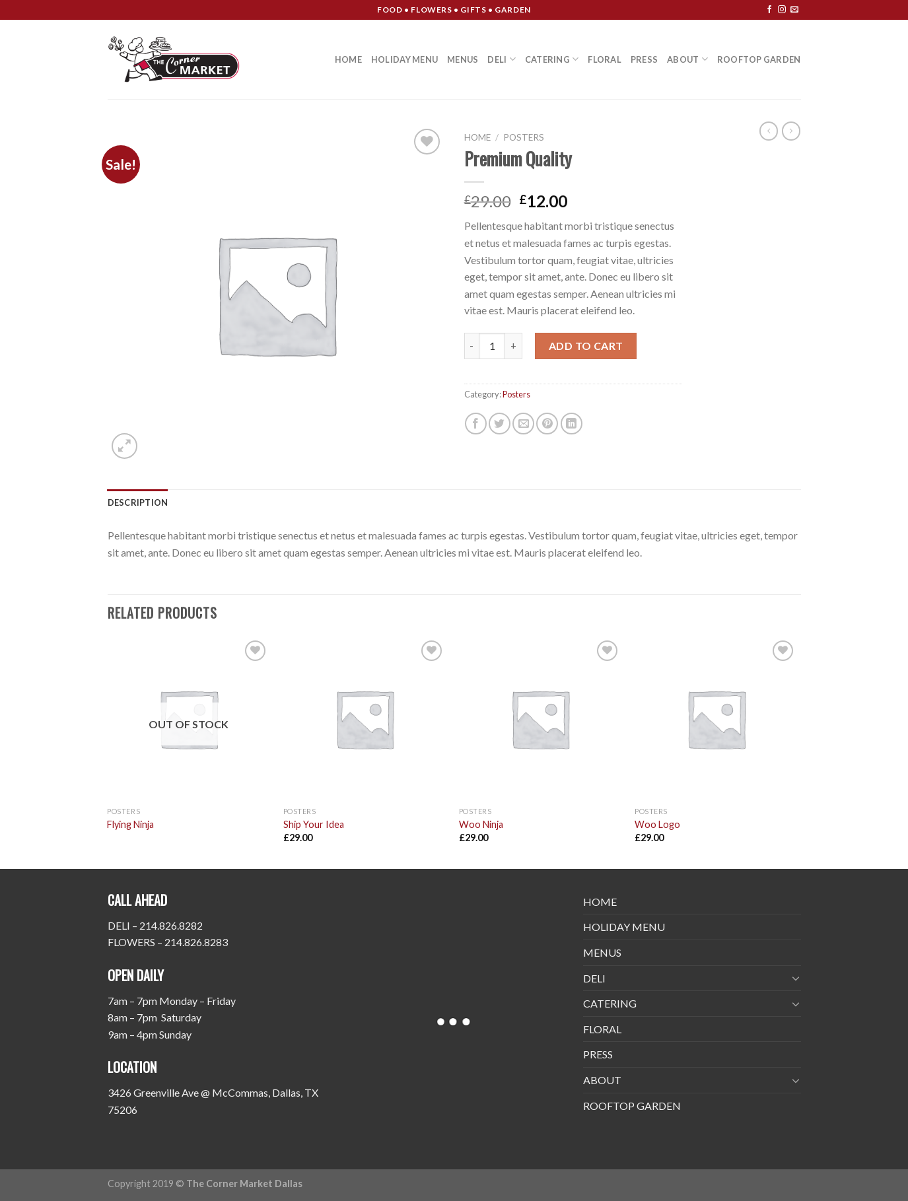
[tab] (138, 502)
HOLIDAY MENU (404, 59)
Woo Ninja (481, 824)
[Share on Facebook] (476, 423)
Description (138, 502)
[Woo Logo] (716, 718)
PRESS (644, 59)
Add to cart (586, 345)
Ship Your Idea (313, 824)
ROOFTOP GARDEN (759, 59)
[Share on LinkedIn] (571, 423)
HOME (348, 59)
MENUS (462, 59)
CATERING (552, 59)
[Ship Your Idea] (364, 718)
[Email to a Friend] (523, 423)
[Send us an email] (794, 10)
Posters (523, 137)
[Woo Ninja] (540, 718)
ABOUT (687, 59)
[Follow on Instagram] (782, 10)
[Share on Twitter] (499, 423)
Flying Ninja (130, 824)
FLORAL (604, 59)
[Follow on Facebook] (769, 10)
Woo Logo (657, 824)
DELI (501, 59)
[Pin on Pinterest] (547, 423)
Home (477, 137)
